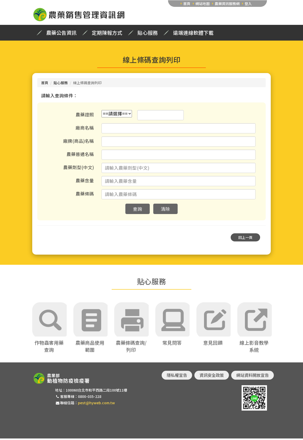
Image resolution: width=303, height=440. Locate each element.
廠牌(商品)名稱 (78, 141)
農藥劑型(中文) (78, 167)
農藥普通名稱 (80, 154)
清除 (165, 209)
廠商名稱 (85, 128)
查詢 (137, 209)
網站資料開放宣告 (252, 377)
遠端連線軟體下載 (193, 32)
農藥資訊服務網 (227, 3)
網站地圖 (202, 3)
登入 (248, 3)
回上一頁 (245, 237)
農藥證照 (85, 114)
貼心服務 (148, 32)
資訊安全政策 (211, 377)
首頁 (186, 3)
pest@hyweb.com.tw (96, 404)
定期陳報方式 (107, 32)
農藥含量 (85, 180)
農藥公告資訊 (61, 32)
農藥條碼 (85, 193)
